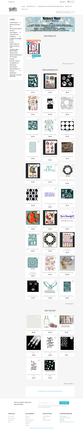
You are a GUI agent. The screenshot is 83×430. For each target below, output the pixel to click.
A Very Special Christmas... (67, 203)
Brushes (12, 30)
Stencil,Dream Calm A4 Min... (67, 296)
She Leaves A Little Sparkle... (33, 134)
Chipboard (13, 36)
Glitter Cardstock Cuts (14, 46)
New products (11, 418)
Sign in (44, 418)
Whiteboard (13, 73)
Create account (46, 420)
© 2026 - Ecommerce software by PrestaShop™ (41, 428)
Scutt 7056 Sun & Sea (50, 90)
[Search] (65, 12)
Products (68, 6)
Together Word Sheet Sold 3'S (50, 352)
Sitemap (27, 423)
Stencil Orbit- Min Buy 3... (67, 90)
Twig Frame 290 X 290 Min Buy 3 (67, 180)
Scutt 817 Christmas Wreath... (50, 227)
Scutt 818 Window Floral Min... (33, 180)
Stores (27, 425)
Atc (11, 26)
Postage (12, 59)
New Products (31, 6)
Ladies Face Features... (32, 296)
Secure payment (29, 420)
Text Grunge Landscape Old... (50, 204)
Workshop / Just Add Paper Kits (15, 75)
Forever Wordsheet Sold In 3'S (33, 375)
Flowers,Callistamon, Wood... (50, 272)
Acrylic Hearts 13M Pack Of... (66, 330)
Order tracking (46, 416)
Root (9, 422)
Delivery (27, 416)
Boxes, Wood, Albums (16, 28)
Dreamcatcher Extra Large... (50, 134)
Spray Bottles (13, 67)
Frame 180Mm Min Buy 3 (50, 249)
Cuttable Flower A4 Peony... (33, 112)
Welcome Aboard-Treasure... (33, 90)
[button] (29, 24)
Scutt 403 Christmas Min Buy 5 (50, 157)
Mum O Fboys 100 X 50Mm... (50, 180)
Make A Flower (14, 53)
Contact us (11, 2)
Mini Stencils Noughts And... (33, 203)
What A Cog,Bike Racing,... (67, 112)
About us (24, 9)
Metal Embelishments (16, 55)
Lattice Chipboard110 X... (33, 156)
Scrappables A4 (14, 63)
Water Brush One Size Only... (33, 352)
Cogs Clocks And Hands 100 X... (66, 352)
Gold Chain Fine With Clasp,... (67, 272)
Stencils (12, 71)
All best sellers (69, 384)
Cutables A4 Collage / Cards (16, 39)
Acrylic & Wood (14, 22)
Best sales (10, 420)
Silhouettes (13, 65)
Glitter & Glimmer (14, 44)
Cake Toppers (13, 32)
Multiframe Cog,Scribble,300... (33, 273)
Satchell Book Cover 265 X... (50, 112)
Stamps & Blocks (14, 69)
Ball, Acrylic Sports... (33, 227)
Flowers (12, 42)
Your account (47, 413)
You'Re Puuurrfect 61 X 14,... (67, 227)
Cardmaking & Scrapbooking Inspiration (51, 6)
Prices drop (11, 416)
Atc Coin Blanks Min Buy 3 (67, 134)
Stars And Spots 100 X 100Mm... (50, 375)
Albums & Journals (15, 24)
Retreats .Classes (15, 61)
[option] (50, 24)
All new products (68, 64)
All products (70, 304)
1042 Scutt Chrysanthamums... (67, 249)
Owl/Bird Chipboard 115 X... (50, 296)
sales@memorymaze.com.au (67, 422)
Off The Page (13, 57)
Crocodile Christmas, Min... (67, 156)
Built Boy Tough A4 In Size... (33, 249)
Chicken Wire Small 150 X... (33, 330)
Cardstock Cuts (14, 34)
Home (23, 6)
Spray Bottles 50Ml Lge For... (50, 330)
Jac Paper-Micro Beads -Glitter (14, 50)
